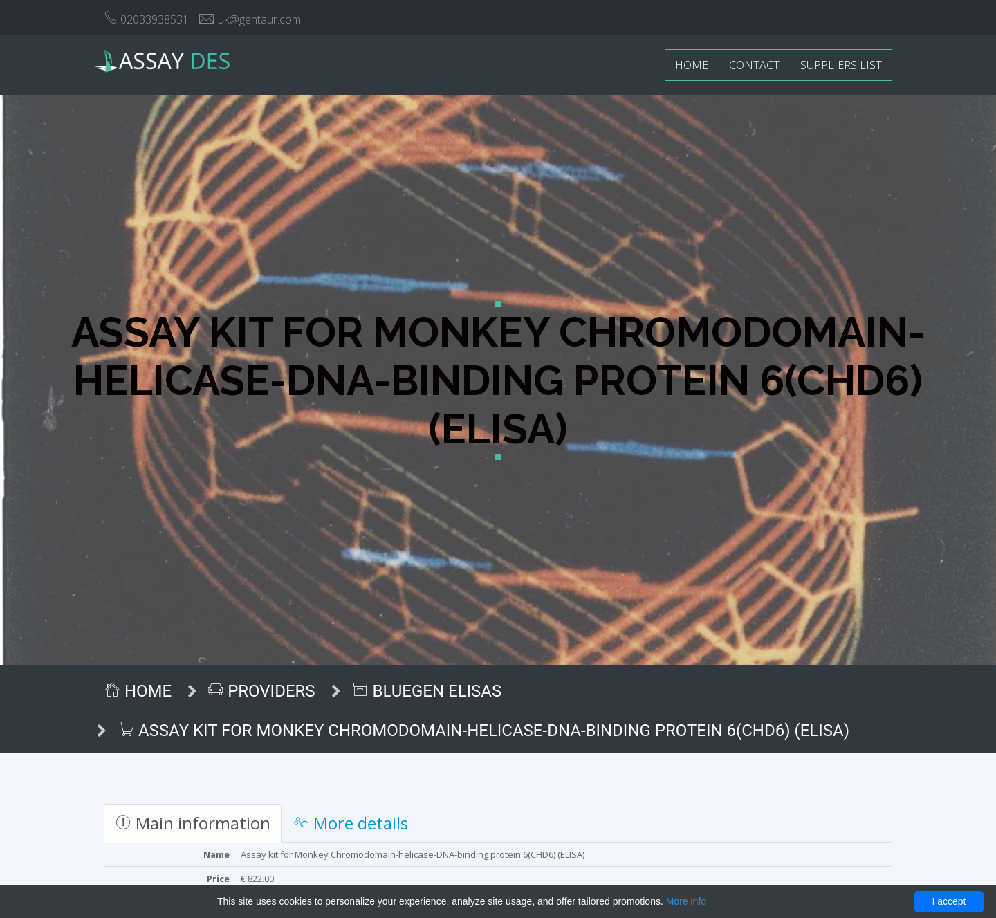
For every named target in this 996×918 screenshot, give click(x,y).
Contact (754, 65)
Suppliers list (841, 65)
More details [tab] (351, 822)
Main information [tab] (192, 822)
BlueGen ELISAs (427, 691)
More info (686, 901)
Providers (261, 691)
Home (691, 65)
